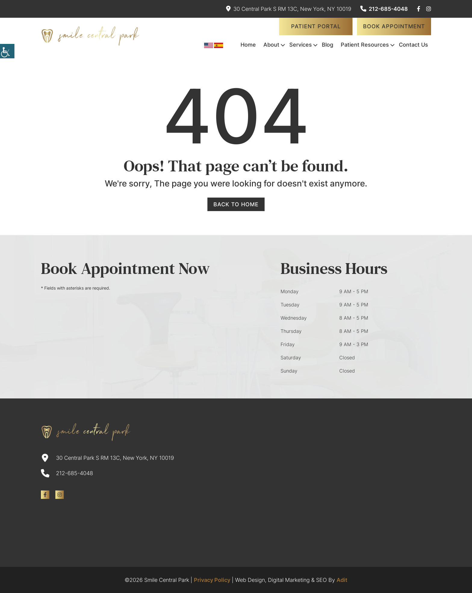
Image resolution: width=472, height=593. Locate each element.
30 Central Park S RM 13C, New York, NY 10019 (288, 9)
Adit (342, 580)
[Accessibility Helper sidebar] (7, 51)
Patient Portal (316, 26)
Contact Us (413, 44)
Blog (327, 44)
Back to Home (236, 204)
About (271, 44)
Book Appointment (394, 26)
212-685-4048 (384, 9)
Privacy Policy (212, 580)
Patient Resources (365, 44)
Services (300, 44)
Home (248, 44)
